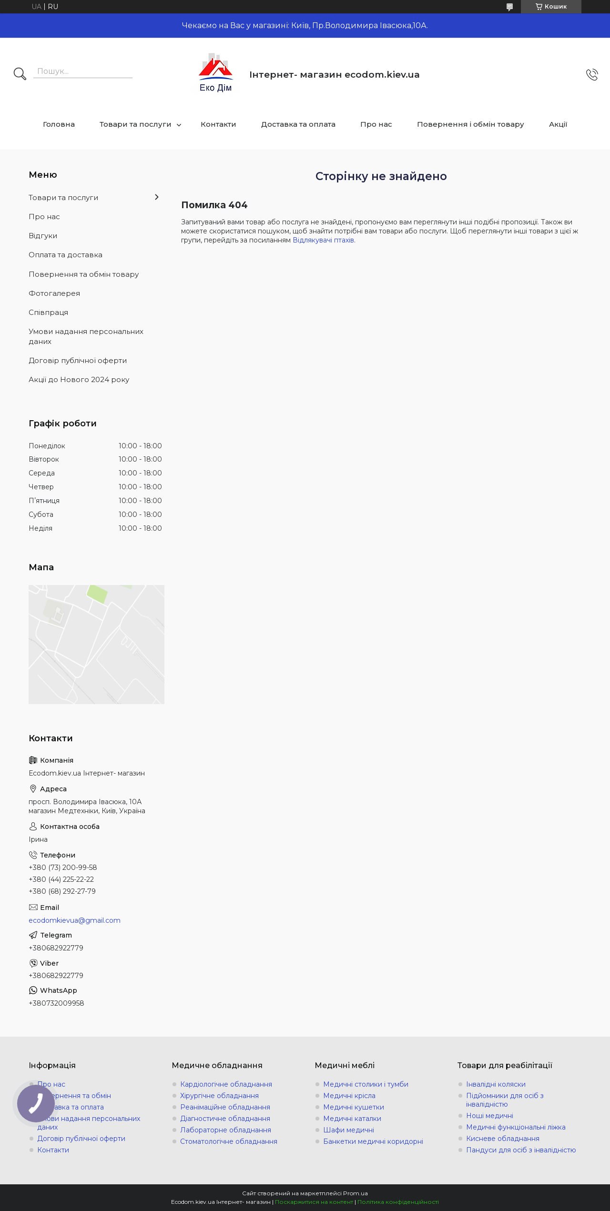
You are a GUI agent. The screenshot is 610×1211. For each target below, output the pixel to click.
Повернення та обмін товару (84, 274)
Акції (558, 124)
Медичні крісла (349, 1095)
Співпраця (48, 312)
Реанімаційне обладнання (225, 1107)
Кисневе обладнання (502, 1138)
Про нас (376, 124)
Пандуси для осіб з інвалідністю (521, 1150)
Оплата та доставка (65, 254)
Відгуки (43, 235)
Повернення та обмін (74, 1095)
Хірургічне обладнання (219, 1095)
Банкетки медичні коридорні (373, 1141)
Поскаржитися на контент (314, 1201)
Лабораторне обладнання (225, 1130)
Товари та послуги (136, 124)
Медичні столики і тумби (365, 1084)
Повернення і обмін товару (470, 124)
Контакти (218, 124)
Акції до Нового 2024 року (79, 379)
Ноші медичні (489, 1115)
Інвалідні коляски (496, 1084)
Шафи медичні (348, 1130)
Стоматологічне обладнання (228, 1141)
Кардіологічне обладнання (226, 1084)
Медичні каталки (352, 1118)
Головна (59, 124)
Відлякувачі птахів (323, 240)
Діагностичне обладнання (225, 1118)
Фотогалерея (54, 293)
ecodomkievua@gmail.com (75, 920)
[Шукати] (20, 75)
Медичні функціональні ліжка (516, 1127)
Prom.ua (355, 1193)
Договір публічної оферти (78, 360)
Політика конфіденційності (398, 1201)
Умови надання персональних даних (86, 336)
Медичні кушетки (353, 1107)
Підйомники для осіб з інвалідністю (505, 1100)
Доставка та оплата (298, 124)
